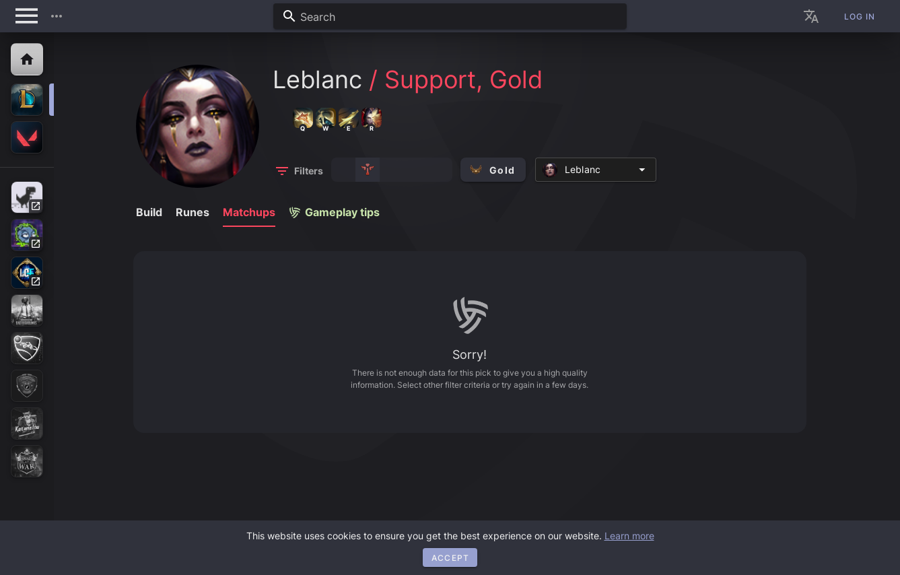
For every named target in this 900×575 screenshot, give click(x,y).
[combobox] (450, 16)
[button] (56, 16)
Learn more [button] (629, 535)
